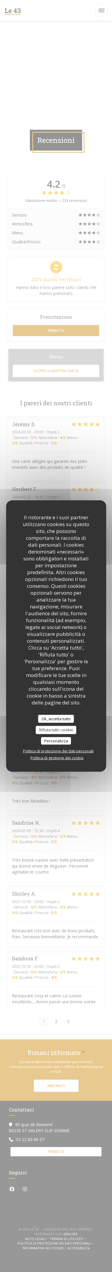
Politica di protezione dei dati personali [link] (58, 751)
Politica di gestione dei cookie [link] (57, 758)
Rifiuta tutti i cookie (56, 729)
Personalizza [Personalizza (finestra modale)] (56, 740)
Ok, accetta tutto (56, 718)
